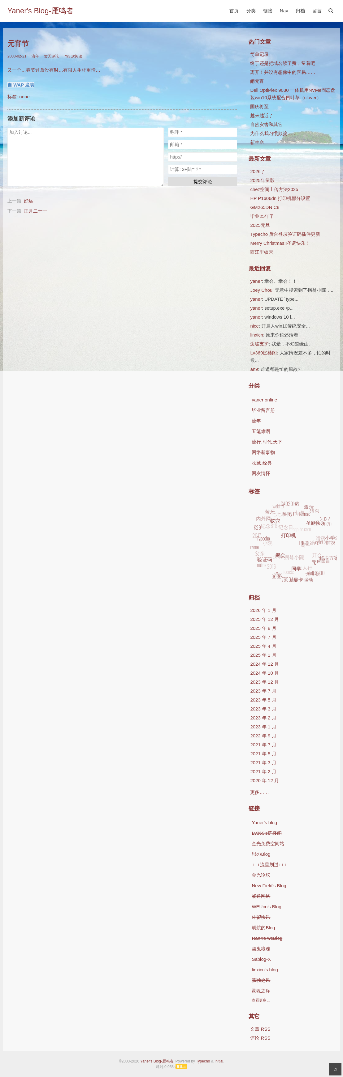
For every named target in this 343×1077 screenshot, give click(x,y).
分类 (251, 10)
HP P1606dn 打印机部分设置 (280, 198)
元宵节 (18, 44)
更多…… (259, 792)
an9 (254, 369)
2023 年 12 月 (264, 682)
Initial (219, 1061)
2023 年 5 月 (263, 699)
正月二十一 (35, 211)
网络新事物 (263, 452)
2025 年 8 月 (263, 628)
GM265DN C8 (264, 207)
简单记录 (259, 54)
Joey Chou (261, 290)
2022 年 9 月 (263, 735)
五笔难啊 (261, 431)
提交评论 (202, 181)
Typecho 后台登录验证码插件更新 (285, 234)
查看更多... (261, 1000)
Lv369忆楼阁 (263, 352)
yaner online (264, 399)
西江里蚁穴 (261, 252)
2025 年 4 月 (263, 646)
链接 (267, 10)
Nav (284, 10)
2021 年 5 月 (263, 753)
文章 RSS (260, 1029)
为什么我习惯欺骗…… (273, 133)
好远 (28, 200)
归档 (300, 10)
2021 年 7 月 (263, 744)
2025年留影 (262, 180)
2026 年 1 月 (263, 610)
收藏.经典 (261, 462)
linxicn (256, 334)
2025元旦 (260, 225)
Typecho (203, 1061)
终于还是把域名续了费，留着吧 (282, 63)
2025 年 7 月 (263, 637)
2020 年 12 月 (264, 780)
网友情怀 (261, 473)
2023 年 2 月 (263, 717)
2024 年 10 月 (264, 673)
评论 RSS (260, 1038)
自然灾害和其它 (266, 124)
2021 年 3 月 (263, 762)
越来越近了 (261, 115)
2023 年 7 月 (263, 690)
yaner (256, 281)
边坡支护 (259, 343)
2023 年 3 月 (263, 708)
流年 (35, 56)
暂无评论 (51, 56)
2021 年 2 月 (263, 771)
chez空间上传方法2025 (274, 189)
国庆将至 (259, 106)
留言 (317, 10)
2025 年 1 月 (263, 655)
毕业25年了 (262, 216)
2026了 (257, 171)
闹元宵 (257, 81)
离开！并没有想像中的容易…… (282, 72)
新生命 (257, 142)
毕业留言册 (263, 410)
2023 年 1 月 (263, 726)
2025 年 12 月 (264, 619)
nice (254, 326)
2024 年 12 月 (264, 664)
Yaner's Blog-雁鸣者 (40, 10)
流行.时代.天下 (267, 441)
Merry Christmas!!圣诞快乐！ (280, 243)
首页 (234, 10)
